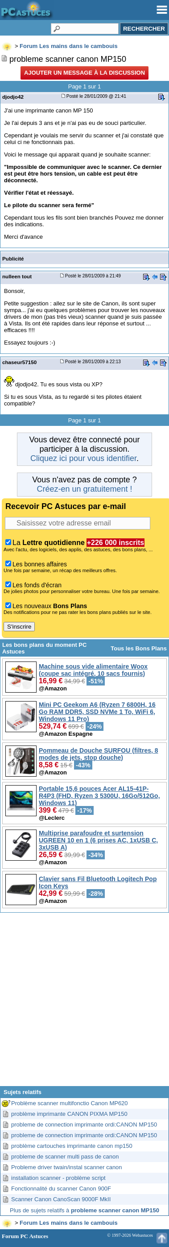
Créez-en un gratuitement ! (84, 489)
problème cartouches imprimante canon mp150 (71, 1146)
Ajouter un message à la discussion (84, 72)
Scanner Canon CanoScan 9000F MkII (61, 1199)
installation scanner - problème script (58, 1178)
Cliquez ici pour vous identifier (83, 458)
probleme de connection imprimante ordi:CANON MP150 (84, 1124)
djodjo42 (13, 97)
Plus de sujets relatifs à (84, 1210)
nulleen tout (17, 276)
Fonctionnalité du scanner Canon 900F (61, 1188)
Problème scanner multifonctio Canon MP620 (69, 1103)
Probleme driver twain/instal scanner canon (66, 1167)
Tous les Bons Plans (139, 648)
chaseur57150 (19, 362)
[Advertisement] (83, 1002)
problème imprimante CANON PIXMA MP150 (69, 1114)
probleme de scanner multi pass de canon (65, 1156)
